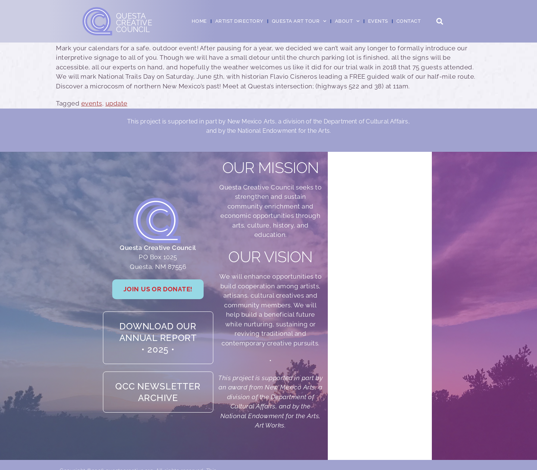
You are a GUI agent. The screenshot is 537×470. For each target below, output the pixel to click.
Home (199, 21)
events (91, 103)
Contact (408, 21)
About (347, 21)
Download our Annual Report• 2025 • (158, 328)
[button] (439, 21)
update (117, 103)
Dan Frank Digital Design (445, 457)
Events (378, 21)
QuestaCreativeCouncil (134, 23)
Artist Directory (239, 21)
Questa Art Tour (299, 21)
